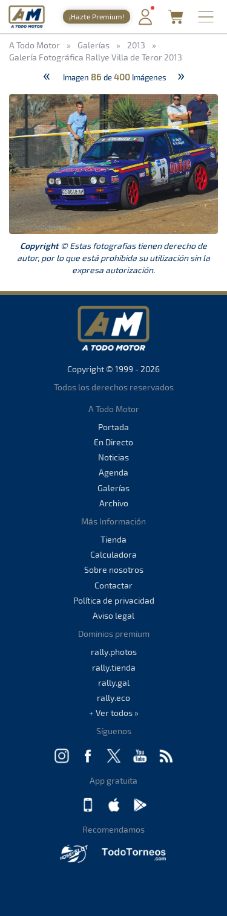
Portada (113, 427)
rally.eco (113, 697)
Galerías (113, 488)
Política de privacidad (113, 600)
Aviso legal (113, 615)
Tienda (113, 539)
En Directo (113, 442)
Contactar (113, 585)
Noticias (113, 457)
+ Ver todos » (114, 713)
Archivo (113, 503)
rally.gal (114, 682)
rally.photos (114, 652)
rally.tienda (114, 667)
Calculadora (113, 554)
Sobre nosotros (113, 569)
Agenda (113, 472)
